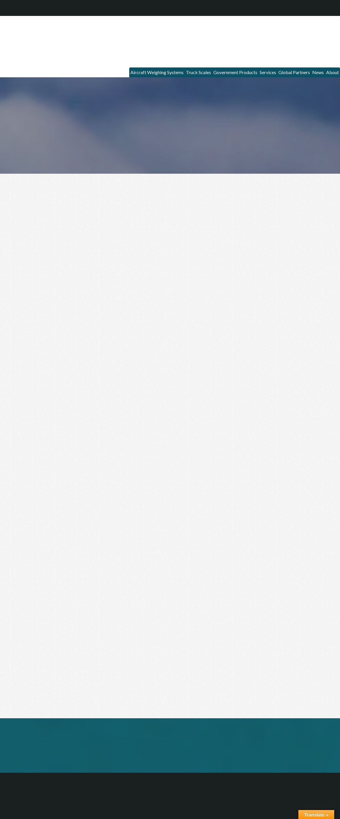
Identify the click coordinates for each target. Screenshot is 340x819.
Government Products (206, 68)
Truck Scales (161, 68)
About (330, 68)
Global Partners (280, 68)
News (310, 68)
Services (247, 68)
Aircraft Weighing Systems (112, 68)
